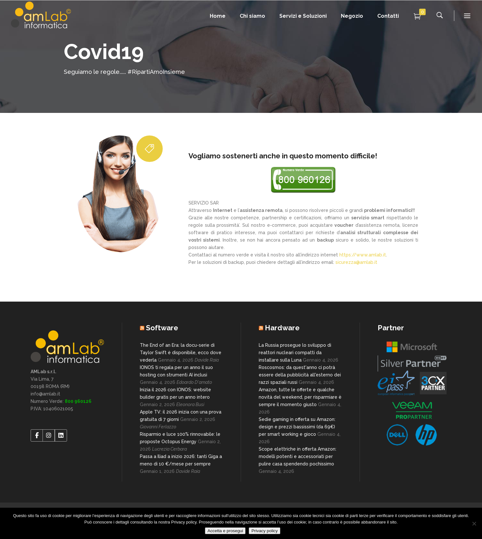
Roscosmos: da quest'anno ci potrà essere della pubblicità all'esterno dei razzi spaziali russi (300, 375)
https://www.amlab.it (362, 254)
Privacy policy (264, 530)
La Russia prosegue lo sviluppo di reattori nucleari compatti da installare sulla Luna (295, 353)
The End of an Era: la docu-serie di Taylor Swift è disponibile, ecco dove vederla (180, 353)
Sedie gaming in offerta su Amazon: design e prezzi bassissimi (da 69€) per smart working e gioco (297, 427)
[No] (474, 523)
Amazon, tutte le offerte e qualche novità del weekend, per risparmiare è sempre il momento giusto (300, 397)
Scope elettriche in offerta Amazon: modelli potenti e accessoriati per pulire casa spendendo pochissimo (297, 456)
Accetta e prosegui (225, 530)
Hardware (282, 328)
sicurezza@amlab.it (356, 262)
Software (162, 328)
